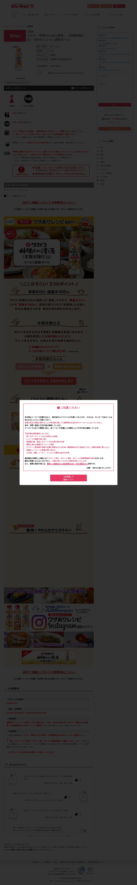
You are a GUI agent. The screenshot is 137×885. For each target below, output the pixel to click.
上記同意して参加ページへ (68, 478)
